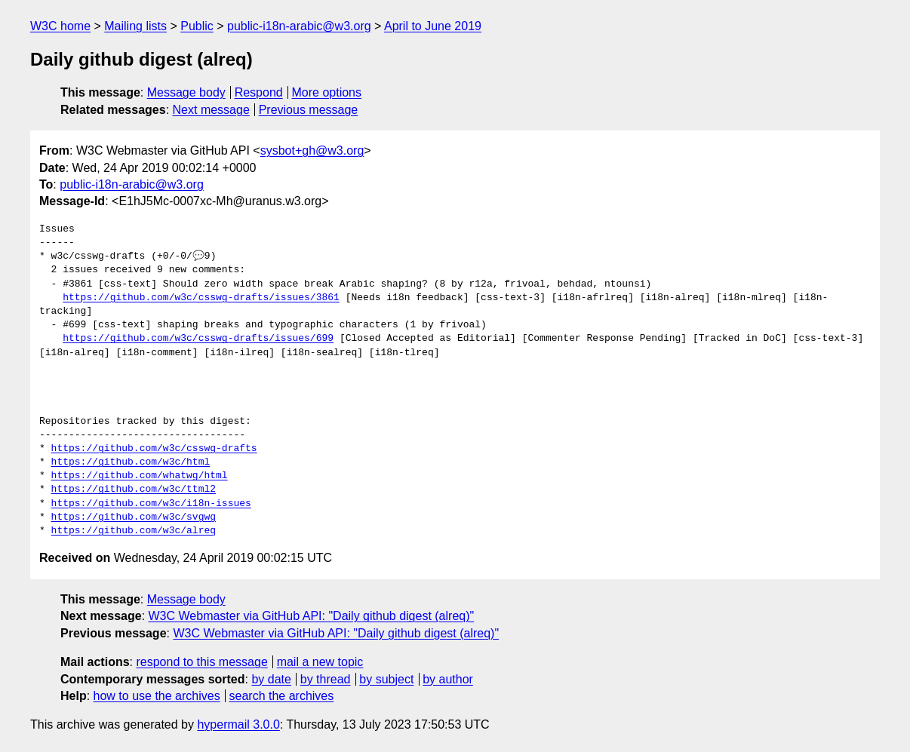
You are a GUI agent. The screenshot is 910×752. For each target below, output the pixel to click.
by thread (325, 679)
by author (448, 679)
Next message (211, 109)
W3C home (60, 26)
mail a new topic (320, 661)
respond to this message (201, 661)
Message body (186, 92)
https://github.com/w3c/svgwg (133, 517)
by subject (386, 679)
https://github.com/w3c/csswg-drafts (154, 449)
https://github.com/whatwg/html (139, 476)
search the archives (281, 695)
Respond (259, 92)
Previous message (308, 109)
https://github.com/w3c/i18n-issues (151, 504)
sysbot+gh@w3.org (312, 150)
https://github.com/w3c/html (131, 462)
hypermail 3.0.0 (238, 724)
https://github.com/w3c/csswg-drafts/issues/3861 (201, 298)
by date (271, 679)
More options (327, 92)
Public (197, 26)
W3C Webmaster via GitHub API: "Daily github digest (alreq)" (312, 615)
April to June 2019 (432, 26)
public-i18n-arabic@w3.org (299, 26)
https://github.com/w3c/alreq (133, 531)
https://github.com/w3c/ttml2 (133, 489)
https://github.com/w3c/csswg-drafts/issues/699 (198, 338)
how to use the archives (157, 695)
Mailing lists (135, 26)
